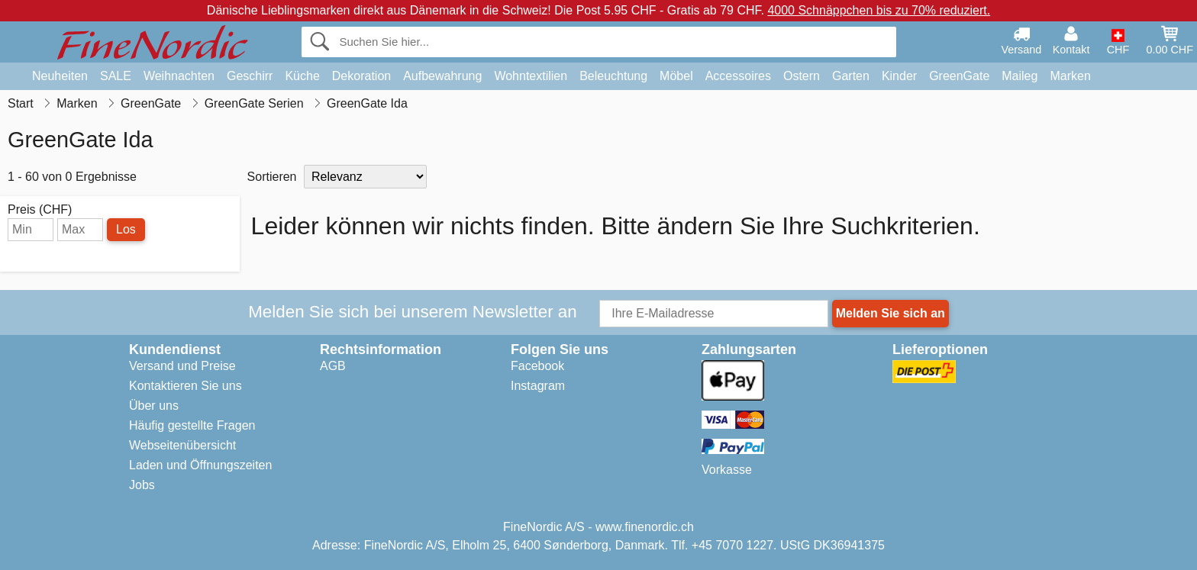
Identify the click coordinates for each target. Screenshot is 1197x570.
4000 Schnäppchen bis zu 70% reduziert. (878, 10)
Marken (1070, 75)
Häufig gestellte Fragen (192, 425)
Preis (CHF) (40, 210)
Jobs (142, 484)
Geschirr (250, 75)
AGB (333, 365)
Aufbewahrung (442, 75)
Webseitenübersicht (182, 445)
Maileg (1019, 75)
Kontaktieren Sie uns (185, 385)
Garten (851, 75)
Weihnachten (179, 75)
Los (126, 229)
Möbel (676, 75)
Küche (302, 75)
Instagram (538, 385)
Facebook (537, 365)
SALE (115, 75)
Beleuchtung (613, 75)
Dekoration (361, 75)
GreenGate (959, 75)
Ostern (801, 75)
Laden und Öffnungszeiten (200, 465)
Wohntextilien (530, 75)
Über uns (154, 405)
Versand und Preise (182, 365)
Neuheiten (60, 75)
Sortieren (272, 176)
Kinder (899, 75)
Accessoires (738, 75)
